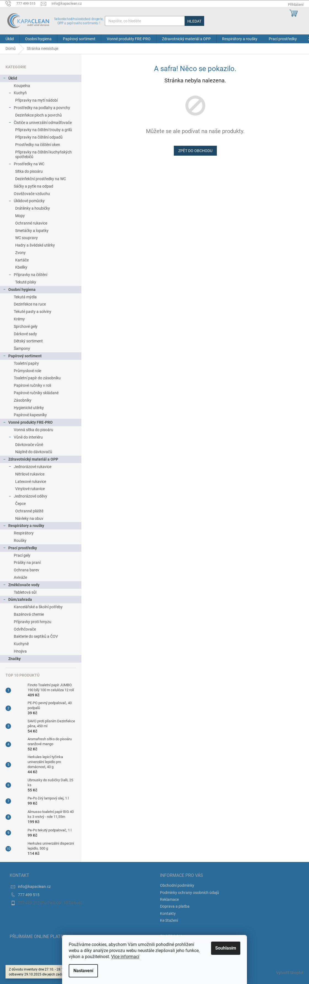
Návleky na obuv (29, 518)
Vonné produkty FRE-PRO (28, 423)
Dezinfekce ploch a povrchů (38, 115)
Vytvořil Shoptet (289, 972)
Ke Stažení (169, 920)
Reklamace (169, 899)
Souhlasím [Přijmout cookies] (225, 948)
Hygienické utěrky (29, 408)
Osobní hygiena (19, 290)
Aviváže (20, 577)
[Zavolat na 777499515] (23, 3)
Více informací (125, 956)
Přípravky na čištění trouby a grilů (43, 130)
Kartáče (22, 260)
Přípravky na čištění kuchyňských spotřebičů (43, 154)
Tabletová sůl (25, 592)
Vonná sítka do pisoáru (33, 430)
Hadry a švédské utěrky (35, 245)
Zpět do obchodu (195, 150)
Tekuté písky (25, 282)
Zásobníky (22, 400)
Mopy (20, 215)
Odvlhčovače (25, 629)
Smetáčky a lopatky (32, 230)
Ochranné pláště (29, 511)
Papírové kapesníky (30, 415)
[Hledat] (154, 21)
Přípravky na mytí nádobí (36, 100)
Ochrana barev (26, 570)
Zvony (20, 252)
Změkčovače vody (21, 586)
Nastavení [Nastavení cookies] (83, 970)
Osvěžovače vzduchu (32, 193)
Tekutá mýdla (25, 297)
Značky (14, 658)
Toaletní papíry (26, 363)
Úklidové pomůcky (26, 202)
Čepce (20, 503)
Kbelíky (21, 267)
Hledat (194, 21)
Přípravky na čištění (27, 275)
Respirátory (24, 533)
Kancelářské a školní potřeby (38, 607)
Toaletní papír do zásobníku (37, 378)
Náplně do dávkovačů (33, 452)
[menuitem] (9, 38)
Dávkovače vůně (29, 444)
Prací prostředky (20, 549)
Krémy (19, 319)
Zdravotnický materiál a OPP (30, 460)
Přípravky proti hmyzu (32, 622)
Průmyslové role (27, 371)
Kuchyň (17, 94)
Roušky (20, 540)
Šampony (22, 348)
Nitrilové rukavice (29, 474)
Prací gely (22, 555)
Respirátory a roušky (23, 526)
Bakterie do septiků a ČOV (36, 636)
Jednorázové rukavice (29, 467)
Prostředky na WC (26, 165)
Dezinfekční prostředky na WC (40, 179)
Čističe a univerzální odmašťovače (40, 123)
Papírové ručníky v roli (32, 385)
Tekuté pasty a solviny (32, 311)
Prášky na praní (27, 562)
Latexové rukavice (30, 481)
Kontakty (168, 913)
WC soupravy (26, 238)
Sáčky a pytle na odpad (33, 186)
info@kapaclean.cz (34, 886)
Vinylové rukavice (30, 488)
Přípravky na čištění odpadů (39, 137)
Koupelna (22, 85)
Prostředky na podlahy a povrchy (39, 109)
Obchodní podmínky (177, 885)
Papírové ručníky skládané (36, 393)
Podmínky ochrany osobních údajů (189, 892)
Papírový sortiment (22, 357)
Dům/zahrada (17, 600)
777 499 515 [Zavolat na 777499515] (28, 895)
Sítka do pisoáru (29, 171)
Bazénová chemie (29, 614)
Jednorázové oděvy (27, 497)
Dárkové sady (25, 334)
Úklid (10, 79)
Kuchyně (21, 644)
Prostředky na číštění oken (37, 144)
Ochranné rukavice (31, 223)
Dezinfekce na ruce (30, 304)
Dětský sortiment (28, 341)
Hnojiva (20, 651)
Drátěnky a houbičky (32, 208)
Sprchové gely (26, 326)
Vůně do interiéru (25, 438)
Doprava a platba (175, 906)
